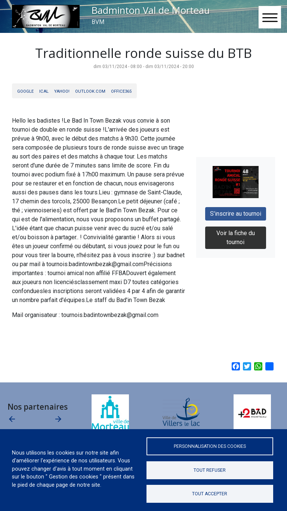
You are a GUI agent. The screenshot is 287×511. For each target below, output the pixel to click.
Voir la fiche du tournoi (235, 238)
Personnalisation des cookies (210, 446)
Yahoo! (62, 91)
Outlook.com (90, 91)
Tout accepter (209, 493)
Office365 (121, 91)
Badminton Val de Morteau (151, 10)
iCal (44, 91)
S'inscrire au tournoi (235, 213)
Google (25, 91)
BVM (98, 21)
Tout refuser (210, 470)
